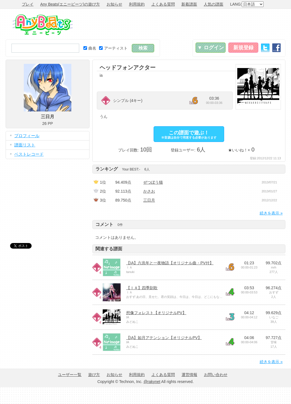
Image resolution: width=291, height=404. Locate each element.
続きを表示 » (271, 213)
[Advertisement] (48, 197)
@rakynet (152, 381)
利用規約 (137, 4)
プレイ (28, 4)
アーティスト (113, 48)
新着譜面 (189, 4)
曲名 (89, 48)
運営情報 (189, 374)
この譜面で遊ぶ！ (189, 134)
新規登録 (243, 47)
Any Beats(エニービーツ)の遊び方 (70, 4)
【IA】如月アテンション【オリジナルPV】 (164, 337)
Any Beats (43, 24)
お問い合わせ (215, 374)
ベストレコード (29, 154)
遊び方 (94, 374)
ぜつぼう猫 (153, 182)
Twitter (265, 47)
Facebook (276, 47)
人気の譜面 (213, 4)
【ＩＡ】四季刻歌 (142, 288)
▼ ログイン (210, 47)
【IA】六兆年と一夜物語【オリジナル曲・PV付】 (169, 263)
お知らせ (114, 4)
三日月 (149, 200)
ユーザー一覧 (69, 374)
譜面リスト (24, 145)
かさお (149, 191)
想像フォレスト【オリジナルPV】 (156, 312)
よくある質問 (163, 4)
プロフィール (26, 135)
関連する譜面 (108, 248)
